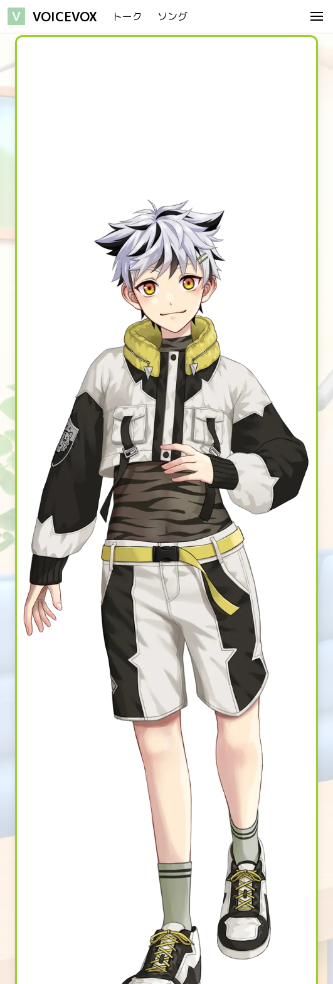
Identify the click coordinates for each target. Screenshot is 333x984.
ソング (172, 16)
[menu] (316, 16)
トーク (127, 16)
